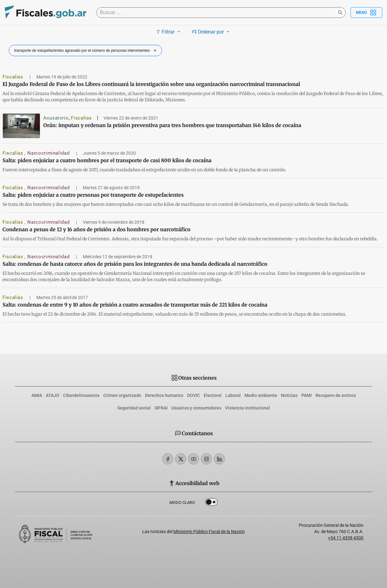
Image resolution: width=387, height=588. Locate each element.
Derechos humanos (164, 395)
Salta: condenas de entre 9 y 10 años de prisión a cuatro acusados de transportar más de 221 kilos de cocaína (135, 305)
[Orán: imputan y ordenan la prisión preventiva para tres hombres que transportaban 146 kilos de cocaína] (21, 125)
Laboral (233, 395)
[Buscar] (217, 12)
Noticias (289, 395)
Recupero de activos (335, 395)
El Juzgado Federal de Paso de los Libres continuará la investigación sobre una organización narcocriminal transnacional (151, 84)
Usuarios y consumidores (196, 407)
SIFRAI (161, 407)
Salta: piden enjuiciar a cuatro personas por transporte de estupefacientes (93, 195)
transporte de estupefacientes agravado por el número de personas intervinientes (86, 50)
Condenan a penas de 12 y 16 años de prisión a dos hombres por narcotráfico (97, 229)
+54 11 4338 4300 (345, 537)
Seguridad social (134, 407)
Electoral (213, 395)
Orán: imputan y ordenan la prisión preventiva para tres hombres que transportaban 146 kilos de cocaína (172, 125)
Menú (366, 12)
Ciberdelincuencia (81, 395)
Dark (211, 503)
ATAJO (52, 395)
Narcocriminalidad (49, 153)
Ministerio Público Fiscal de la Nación (209, 531)
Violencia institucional (247, 407)
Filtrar (169, 32)
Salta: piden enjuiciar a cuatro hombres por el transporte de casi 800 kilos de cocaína (107, 160)
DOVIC (193, 395)
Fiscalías (13, 77)
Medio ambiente (261, 395)
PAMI (306, 395)
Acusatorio (55, 117)
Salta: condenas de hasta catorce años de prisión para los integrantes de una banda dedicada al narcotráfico (135, 264)
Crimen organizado (122, 395)
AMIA (36, 395)
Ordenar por (211, 32)
